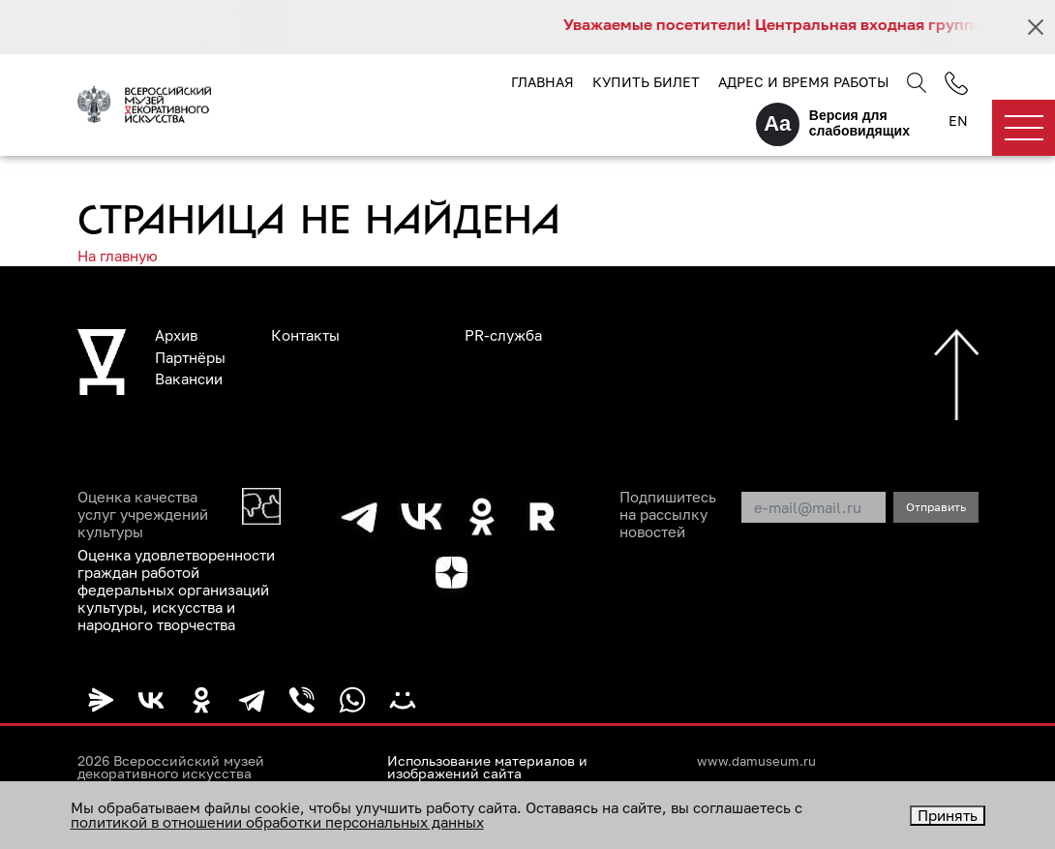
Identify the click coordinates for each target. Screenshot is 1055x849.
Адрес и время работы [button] (803, 82)
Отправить (936, 507)
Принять (948, 815)
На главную (117, 255)
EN (958, 120)
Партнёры (190, 357)
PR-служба (503, 335)
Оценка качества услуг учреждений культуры (142, 514)
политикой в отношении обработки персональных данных (277, 822)
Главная (542, 82)
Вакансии (189, 378)
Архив (176, 335)
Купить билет (646, 82)
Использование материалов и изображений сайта (487, 767)
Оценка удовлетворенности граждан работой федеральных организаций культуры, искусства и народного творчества (176, 589)
